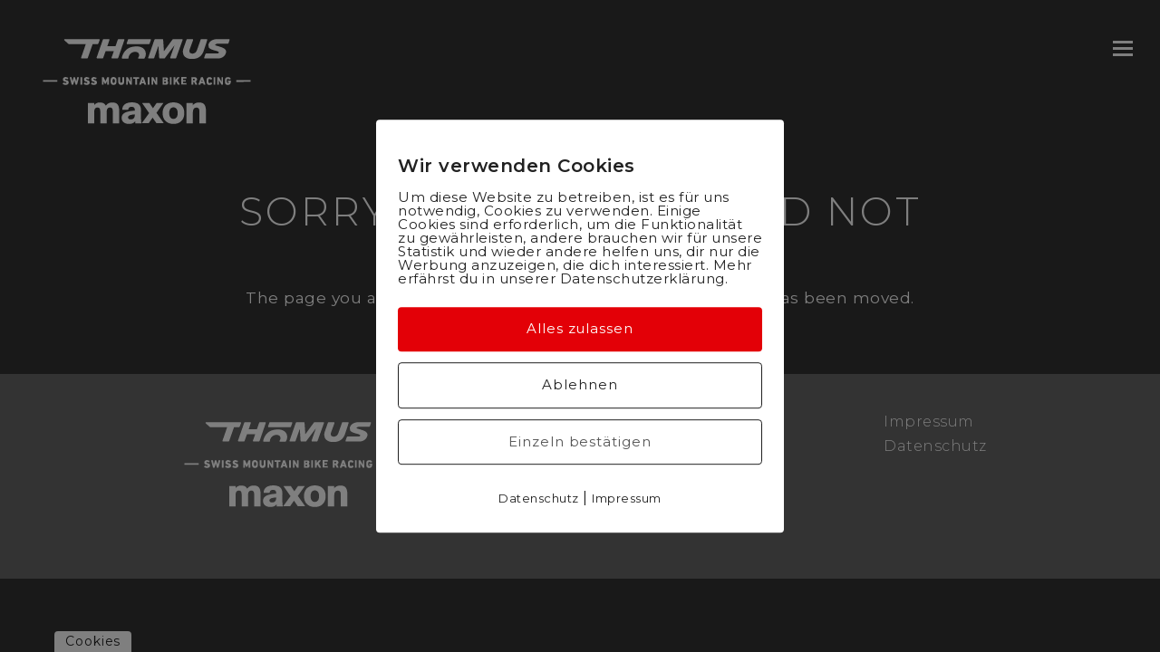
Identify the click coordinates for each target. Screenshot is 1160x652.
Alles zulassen (580, 328)
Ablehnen (579, 384)
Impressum (627, 498)
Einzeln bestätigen (579, 441)
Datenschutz (538, 498)
